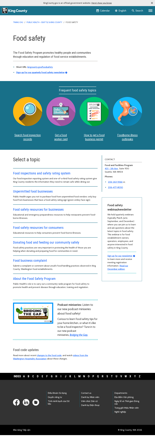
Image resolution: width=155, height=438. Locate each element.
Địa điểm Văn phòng (124, 400)
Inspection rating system (116, 54)
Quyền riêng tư (55, 400)
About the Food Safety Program (34, 281)
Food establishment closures (117, 58)
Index (17, 379)
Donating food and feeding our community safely (46, 245)
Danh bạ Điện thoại (90, 408)
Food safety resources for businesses (38, 212)
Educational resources (114, 62)
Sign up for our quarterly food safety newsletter (40, 72)
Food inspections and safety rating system (41, 176)
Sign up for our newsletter (119, 258)
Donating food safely (113, 71)
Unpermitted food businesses (33, 194)
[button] (152, 3)
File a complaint (112, 76)
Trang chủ (18, 22)
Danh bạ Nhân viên (90, 400)
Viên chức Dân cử (89, 404)
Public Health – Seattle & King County (44, 22)
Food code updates (112, 49)
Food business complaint (30, 263)
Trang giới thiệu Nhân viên (126, 410)
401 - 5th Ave (111, 171)
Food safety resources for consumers (38, 230)
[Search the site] (137, 10)
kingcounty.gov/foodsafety (40, 67)
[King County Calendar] (103, 10)
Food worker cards (113, 36)
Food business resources (115, 45)
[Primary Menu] (150, 10)
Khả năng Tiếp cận (21, 432)
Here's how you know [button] (101, 3)
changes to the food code (49, 358)
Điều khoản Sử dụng (57, 396)
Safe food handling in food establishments (116, 67)
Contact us (86, 396)
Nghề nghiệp (120, 414)
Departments (120, 396)
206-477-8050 (115, 190)
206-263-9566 (115, 184)
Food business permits (115, 40)
